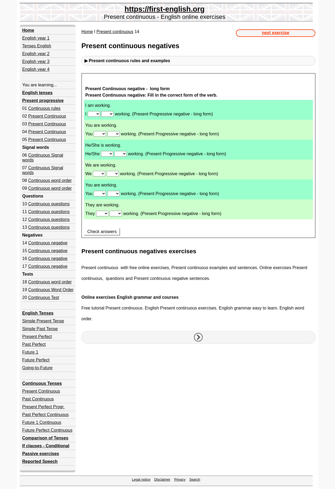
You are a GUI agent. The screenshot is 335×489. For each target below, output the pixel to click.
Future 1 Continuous (41, 422)
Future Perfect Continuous (47, 430)
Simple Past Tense (40, 328)
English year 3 (36, 61)
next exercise (275, 32)
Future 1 (30, 352)
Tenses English (36, 46)
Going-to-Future (37, 367)
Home (87, 31)
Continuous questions (49, 204)
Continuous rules (44, 108)
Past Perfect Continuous (45, 414)
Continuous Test (43, 297)
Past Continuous (38, 399)
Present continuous (115, 31)
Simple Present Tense (43, 321)
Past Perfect (34, 344)
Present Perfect (37, 336)
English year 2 (36, 53)
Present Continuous (47, 116)
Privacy (179, 479)
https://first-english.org (165, 9)
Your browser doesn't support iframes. (198, 158)
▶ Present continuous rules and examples (127, 60)
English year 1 (36, 38)
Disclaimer (162, 479)
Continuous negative (48, 243)
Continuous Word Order (51, 289)
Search (194, 479)
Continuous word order (50, 180)
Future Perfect (36, 360)
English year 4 (36, 69)
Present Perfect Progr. (43, 406)
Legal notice (141, 479)
